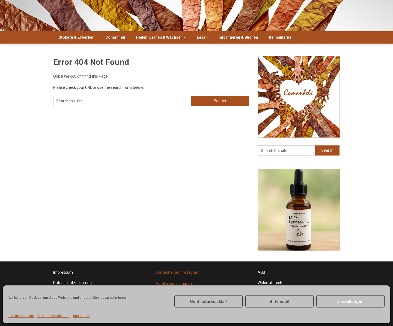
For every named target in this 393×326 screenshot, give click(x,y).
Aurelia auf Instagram (174, 283)
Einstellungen (350, 301)
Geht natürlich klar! (208, 301)
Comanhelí (115, 37)
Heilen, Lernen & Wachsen (159, 37)
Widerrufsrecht (271, 283)
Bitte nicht (280, 301)
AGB (261, 272)
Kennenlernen (281, 37)
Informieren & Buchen (238, 37)
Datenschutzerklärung (53, 316)
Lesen (202, 37)
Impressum (81, 316)
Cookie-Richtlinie (21, 316)
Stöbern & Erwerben (76, 37)
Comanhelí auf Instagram (178, 272)
